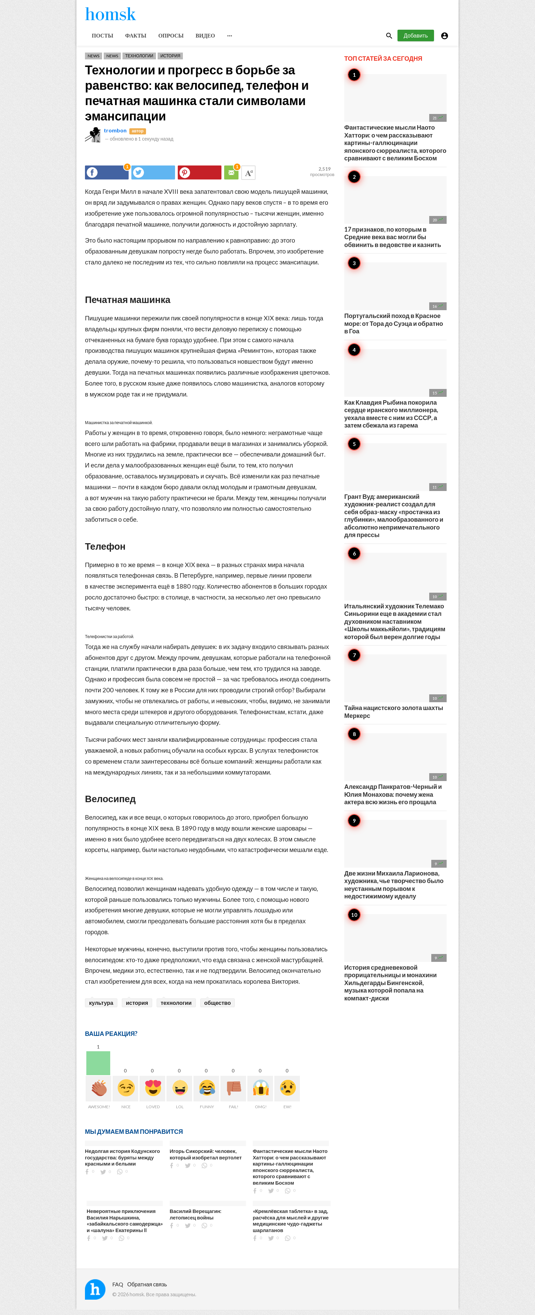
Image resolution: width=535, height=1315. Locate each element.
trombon (115, 135)
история (137, 1008)
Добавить (416, 40)
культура (101, 1008)
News (93, 60)
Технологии (139, 60)
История (170, 60)
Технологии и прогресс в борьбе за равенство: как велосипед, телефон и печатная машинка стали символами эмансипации (197, 97)
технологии (176, 1008)
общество (217, 1008)
